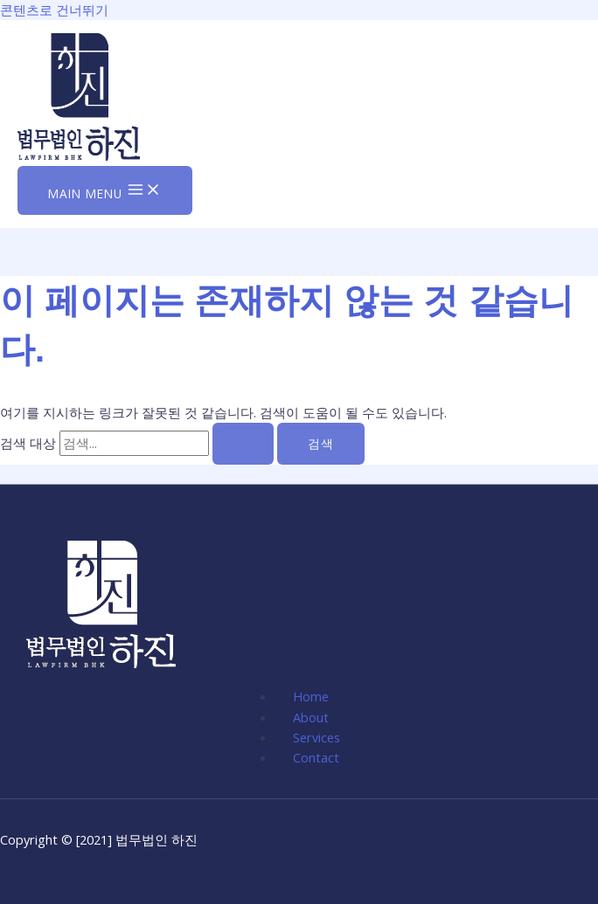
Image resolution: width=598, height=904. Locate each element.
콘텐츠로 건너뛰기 (54, 9)
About (311, 717)
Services (316, 737)
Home (311, 696)
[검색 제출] (243, 444)
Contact (316, 757)
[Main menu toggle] (104, 190)
